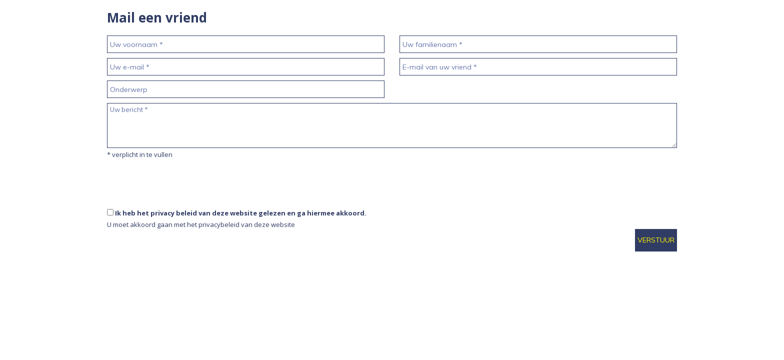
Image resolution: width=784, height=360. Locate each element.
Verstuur (656, 240)
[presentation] (183, 205)
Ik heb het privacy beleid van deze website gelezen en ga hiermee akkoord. (240, 213)
